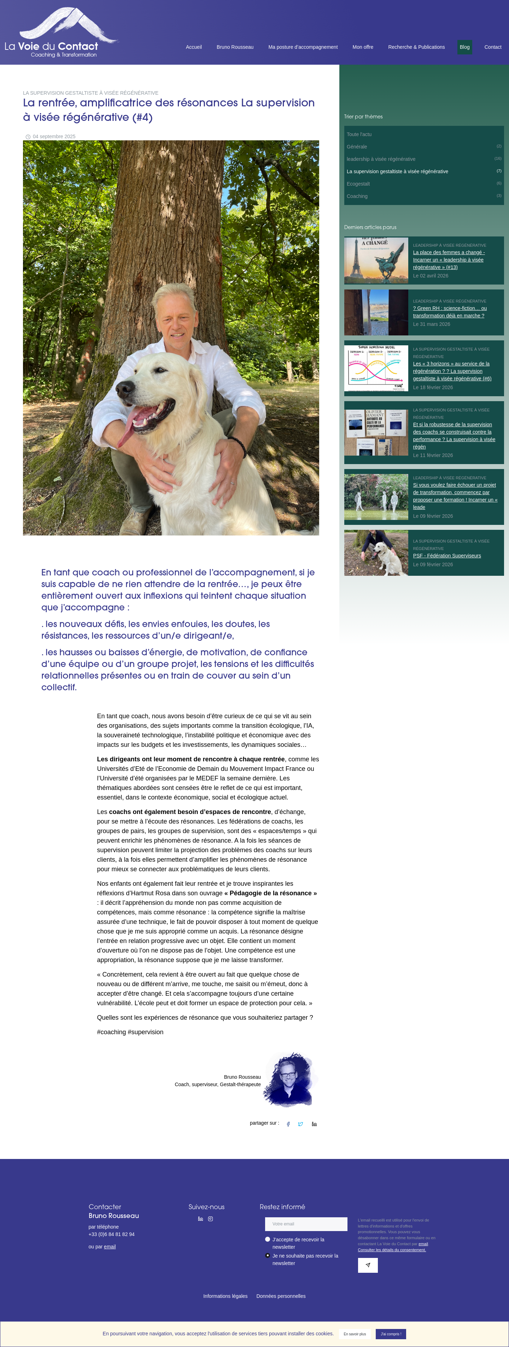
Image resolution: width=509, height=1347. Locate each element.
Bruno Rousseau (235, 47)
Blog (465, 47)
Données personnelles (280, 1296)
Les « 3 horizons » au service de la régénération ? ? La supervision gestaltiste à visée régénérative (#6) (452, 371)
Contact (493, 47)
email (110, 1246)
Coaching (424, 196)
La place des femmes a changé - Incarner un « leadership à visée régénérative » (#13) (449, 260)
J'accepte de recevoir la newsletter (298, 1243)
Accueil (194, 47)
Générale (424, 146)
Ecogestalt (424, 183)
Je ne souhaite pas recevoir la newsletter (305, 1259)
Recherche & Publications (416, 47)
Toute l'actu (359, 134)
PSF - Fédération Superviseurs (447, 555)
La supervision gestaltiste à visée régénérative (424, 171)
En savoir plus (355, 1334)
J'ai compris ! (391, 1334)
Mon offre (363, 47)
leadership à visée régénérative (424, 159)
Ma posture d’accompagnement (303, 47)
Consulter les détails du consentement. (392, 1250)
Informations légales (225, 1296)
